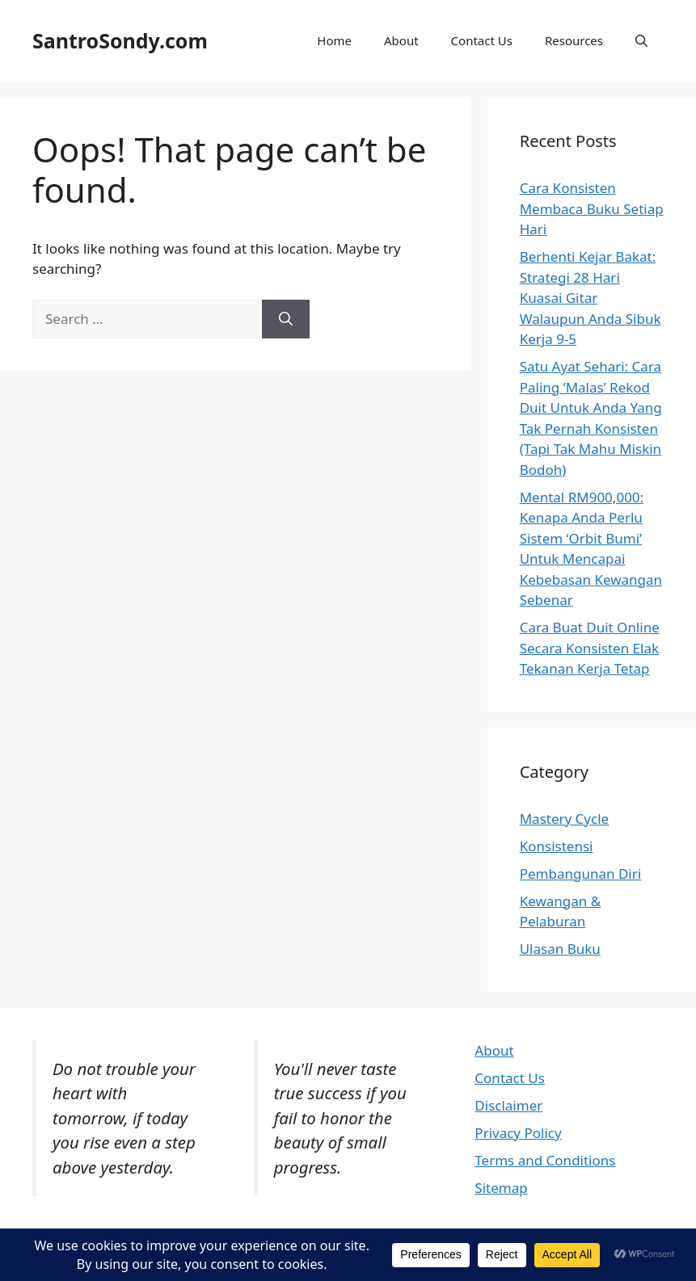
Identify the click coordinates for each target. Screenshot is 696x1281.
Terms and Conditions (545, 1160)
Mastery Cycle (564, 818)
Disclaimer (508, 1105)
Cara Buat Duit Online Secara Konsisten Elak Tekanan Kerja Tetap (590, 648)
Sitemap (501, 1187)
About (401, 40)
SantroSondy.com (120, 40)
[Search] (286, 319)
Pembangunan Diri (580, 873)
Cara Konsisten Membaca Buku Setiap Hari (592, 208)
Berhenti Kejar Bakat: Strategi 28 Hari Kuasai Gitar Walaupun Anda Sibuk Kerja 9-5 (590, 297)
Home (334, 40)
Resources (574, 40)
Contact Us (482, 40)
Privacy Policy (518, 1133)
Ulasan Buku (560, 948)
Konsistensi (556, 846)
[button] (641, 40)
